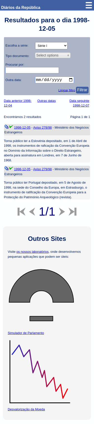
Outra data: (13, 80)
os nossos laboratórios (32, 252)
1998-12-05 (22, 128)
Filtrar (82, 91)
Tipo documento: (17, 56)
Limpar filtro (66, 91)
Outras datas (46, 102)
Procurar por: (14, 64)
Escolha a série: (16, 45)
